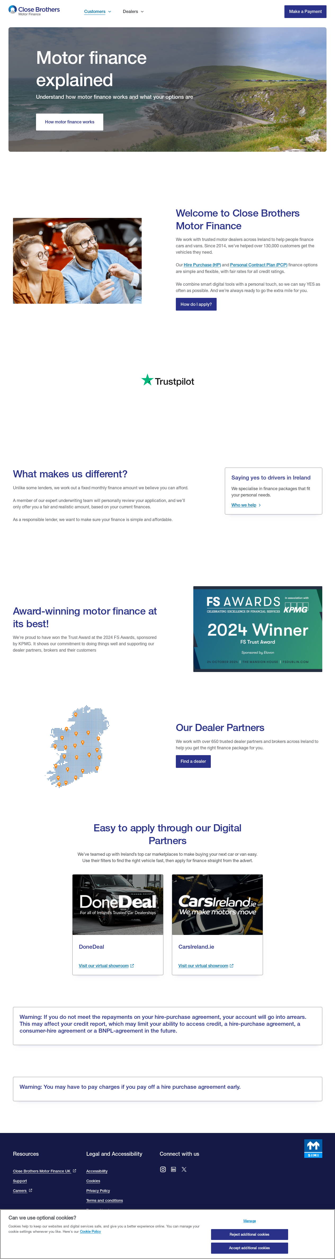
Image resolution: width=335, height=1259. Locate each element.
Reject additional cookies (249, 1235)
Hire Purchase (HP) (202, 264)
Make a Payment (305, 11)
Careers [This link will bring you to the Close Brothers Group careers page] (20, 1191)
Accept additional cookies (249, 1249)
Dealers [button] (130, 11)
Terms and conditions (104, 1200)
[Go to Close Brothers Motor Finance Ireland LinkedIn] (173, 1170)
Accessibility (97, 1171)
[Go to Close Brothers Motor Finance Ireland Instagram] (163, 1170)
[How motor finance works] (69, 122)
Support (20, 1181)
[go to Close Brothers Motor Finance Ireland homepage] (34, 11)
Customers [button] (94, 11)
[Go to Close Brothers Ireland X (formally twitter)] (184, 1170)
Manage (249, 1222)
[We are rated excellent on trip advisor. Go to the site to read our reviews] (167, 367)
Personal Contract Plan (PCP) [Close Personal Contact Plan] (258, 264)
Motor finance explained (91, 68)
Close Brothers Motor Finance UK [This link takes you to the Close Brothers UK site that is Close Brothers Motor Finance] (42, 1171)
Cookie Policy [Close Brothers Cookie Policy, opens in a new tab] (90, 1232)
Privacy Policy (98, 1191)
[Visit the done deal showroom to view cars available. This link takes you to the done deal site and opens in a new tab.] (106, 966)
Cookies (93, 1181)
